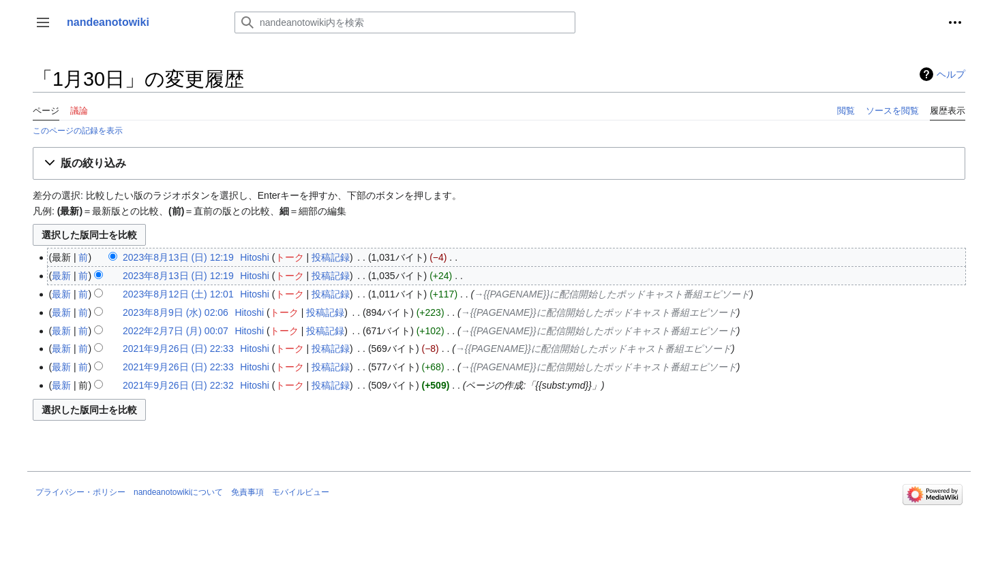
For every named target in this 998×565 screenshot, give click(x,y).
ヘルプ (951, 74)
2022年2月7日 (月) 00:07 (175, 330)
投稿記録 (331, 257)
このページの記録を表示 (78, 130)
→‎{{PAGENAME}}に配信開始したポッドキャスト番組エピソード (612, 294)
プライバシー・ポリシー (80, 492)
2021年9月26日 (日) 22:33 (178, 348)
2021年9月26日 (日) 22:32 (178, 385)
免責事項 (247, 492)
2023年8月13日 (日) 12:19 (178, 257)
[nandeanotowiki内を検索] (405, 22)
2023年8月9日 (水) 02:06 (175, 312)
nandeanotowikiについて (178, 492)
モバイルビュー (300, 492)
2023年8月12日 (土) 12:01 (178, 294)
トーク (289, 257)
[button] (43, 22)
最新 (61, 275)
